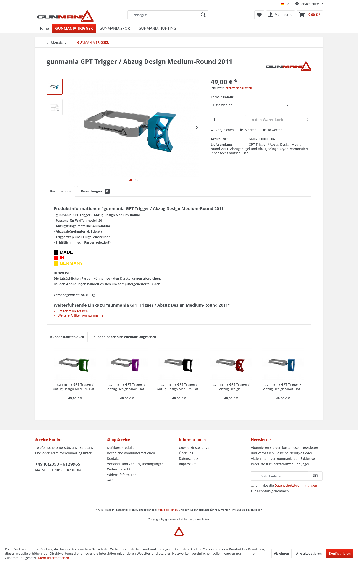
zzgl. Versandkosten (239, 88)
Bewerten (272, 130)
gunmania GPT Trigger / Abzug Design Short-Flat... (127, 386)
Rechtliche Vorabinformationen (131, 453)
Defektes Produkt (120, 447)
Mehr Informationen (53, 558)
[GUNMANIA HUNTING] (157, 28)
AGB (110, 480)
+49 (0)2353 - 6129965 (57, 464)
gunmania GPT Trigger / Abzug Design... (231, 386)
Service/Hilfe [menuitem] (307, 4)
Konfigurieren (340, 553)
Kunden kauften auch (67, 337)
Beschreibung (60, 191)
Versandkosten (168, 510)
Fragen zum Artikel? (71, 311)
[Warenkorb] (310, 14)
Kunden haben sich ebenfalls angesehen (124, 337)
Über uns (186, 453)
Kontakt (113, 458)
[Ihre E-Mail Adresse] (279, 476)
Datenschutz (188, 458)
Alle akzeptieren (309, 553)
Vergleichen (222, 130)
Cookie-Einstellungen (195, 447)
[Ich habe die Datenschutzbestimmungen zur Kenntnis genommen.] (252, 485)
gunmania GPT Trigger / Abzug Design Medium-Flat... (75, 386)
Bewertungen (95, 191)
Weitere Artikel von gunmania (78, 315)
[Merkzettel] (259, 14)
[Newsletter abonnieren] (315, 476)
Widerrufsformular (121, 475)
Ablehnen (281, 553)
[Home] (43, 28)
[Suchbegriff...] (167, 14)
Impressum (187, 464)
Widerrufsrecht (118, 469)
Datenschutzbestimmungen (296, 485)
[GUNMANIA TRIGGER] (74, 28)
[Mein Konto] (280, 14)
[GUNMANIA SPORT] (115, 28)
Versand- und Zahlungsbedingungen (135, 464)
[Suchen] (203, 14)
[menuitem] (167, 14)
